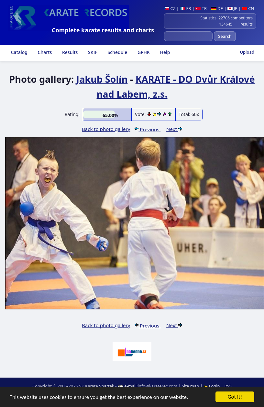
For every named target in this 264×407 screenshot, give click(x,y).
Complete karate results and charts (103, 30)
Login (212, 386)
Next (174, 129)
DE (217, 8)
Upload (247, 52)
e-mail (130, 386)
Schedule (116, 52)
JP (232, 8)
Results (69, 52)
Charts (44, 52)
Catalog (19, 52)
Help (164, 52)
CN (248, 8)
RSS (228, 386)
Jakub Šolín (102, 79)
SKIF (92, 52)
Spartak (106, 386)
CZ (169, 8)
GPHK (143, 52)
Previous (147, 129)
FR (185, 8)
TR (201, 8)
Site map (190, 386)
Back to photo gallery (106, 129)
